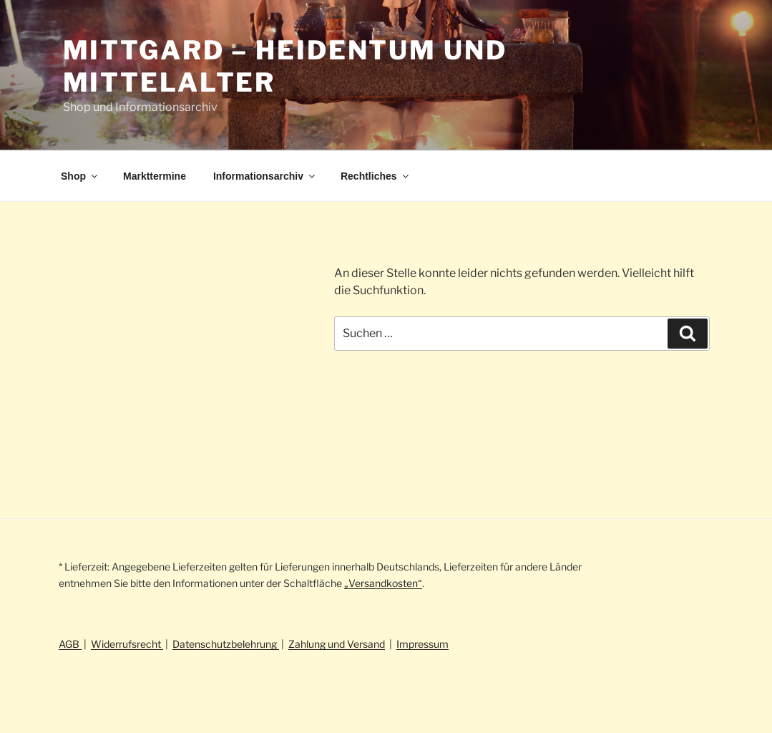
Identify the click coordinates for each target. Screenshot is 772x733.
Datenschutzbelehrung (225, 644)
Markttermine (154, 176)
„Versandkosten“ (383, 583)
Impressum (422, 644)
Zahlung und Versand (336, 644)
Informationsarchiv (265, 176)
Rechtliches (376, 176)
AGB (70, 644)
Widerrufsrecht (127, 644)
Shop (80, 176)
